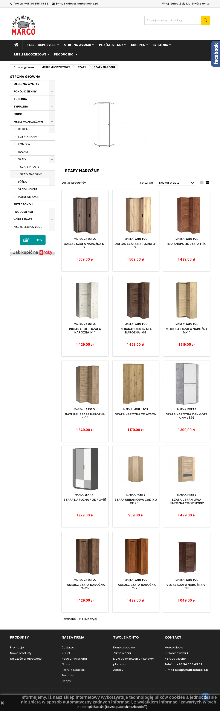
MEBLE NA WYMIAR (77, 45)
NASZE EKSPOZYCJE (41, 45)
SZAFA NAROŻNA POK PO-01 (85, 500)
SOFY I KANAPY (28, 137)
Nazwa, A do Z (177, 183)
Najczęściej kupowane (26, 659)
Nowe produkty (20, 653)
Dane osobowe (124, 647)
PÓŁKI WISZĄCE (28, 197)
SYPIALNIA (160, 45)
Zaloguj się (177, 3)
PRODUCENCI (64, 54)
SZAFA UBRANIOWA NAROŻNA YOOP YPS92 (187, 501)
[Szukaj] (177, 20)
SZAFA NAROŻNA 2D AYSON (135, 414)
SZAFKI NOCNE (28, 189)
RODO (66, 653)
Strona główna (25, 76)
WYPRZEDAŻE (23, 219)
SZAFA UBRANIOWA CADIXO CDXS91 (136, 501)
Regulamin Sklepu (74, 659)
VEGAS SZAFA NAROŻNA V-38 (186, 586)
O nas (66, 664)
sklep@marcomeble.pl (82, 3)
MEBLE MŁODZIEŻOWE (30, 54)
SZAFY (22, 159)
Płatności (68, 675)
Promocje (17, 647)
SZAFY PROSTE (30, 167)
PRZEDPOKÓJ (23, 204)
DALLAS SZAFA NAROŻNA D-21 (85, 245)
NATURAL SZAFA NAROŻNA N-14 (85, 416)
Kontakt (173, 637)
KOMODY (24, 144)
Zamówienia (122, 653)
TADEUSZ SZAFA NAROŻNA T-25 (85, 586)
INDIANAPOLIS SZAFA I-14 (186, 244)
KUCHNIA (138, 45)
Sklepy (66, 681)
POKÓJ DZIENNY (111, 45)
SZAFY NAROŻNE (31, 174)
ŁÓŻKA (22, 182)
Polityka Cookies (73, 670)
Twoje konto (126, 637)
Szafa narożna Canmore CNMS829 (186, 416)
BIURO (18, 114)
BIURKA (23, 129)
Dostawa (68, 647)
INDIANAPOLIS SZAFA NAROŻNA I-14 (85, 331)
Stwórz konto (200, 3)
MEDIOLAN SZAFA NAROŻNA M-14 (187, 331)
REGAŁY (23, 152)
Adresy (118, 670)
